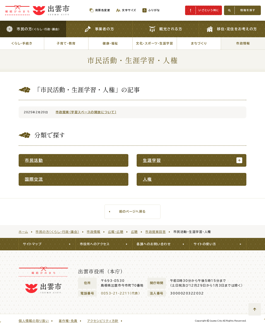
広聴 (134, 231)
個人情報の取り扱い (34, 320)
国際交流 (34, 179)
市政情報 (93, 231)
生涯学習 (152, 160)
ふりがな (145, 10)
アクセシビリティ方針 (103, 320)
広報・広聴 (116, 231)
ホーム (23, 231)
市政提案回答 (155, 231)
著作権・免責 (68, 320)
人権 (147, 179)
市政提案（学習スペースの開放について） (86, 112)
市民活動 (34, 160)
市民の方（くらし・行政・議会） (57, 231)
